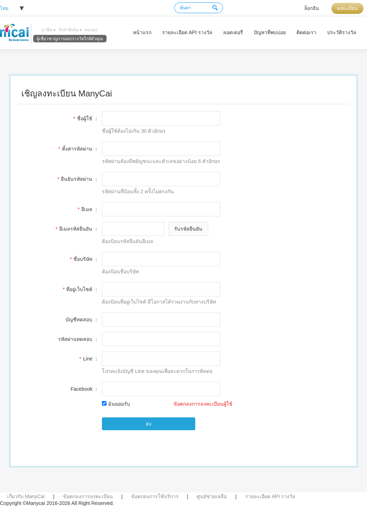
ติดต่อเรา (306, 32)
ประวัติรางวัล (341, 32)
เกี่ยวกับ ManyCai (26, 496)
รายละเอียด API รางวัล (187, 32)
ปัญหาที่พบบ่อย (270, 32)
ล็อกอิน (311, 8)
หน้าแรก (142, 32)
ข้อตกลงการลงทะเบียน (88, 496)
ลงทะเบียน (347, 8)
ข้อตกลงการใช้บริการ (155, 496)
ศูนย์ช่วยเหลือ (212, 496)
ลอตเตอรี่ (233, 32)
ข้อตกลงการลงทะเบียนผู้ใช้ (203, 404)
